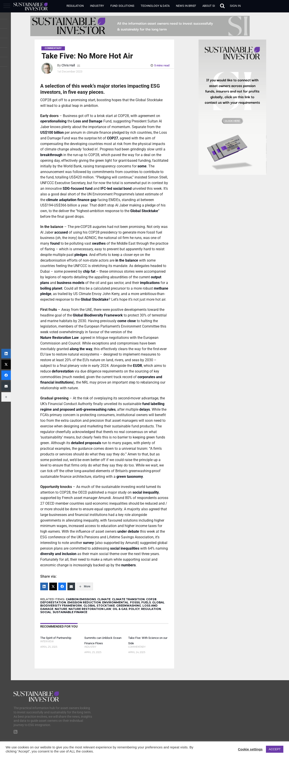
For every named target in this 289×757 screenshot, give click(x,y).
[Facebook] (62, 586)
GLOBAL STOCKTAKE (99, 605)
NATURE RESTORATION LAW (90, 609)
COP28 (151, 599)
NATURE (61, 609)
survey (88, 543)
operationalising (53, 121)
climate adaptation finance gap (71, 200)
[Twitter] (53, 586)
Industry (97, 5)
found (55, 243)
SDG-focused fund (77, 188)
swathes (99, 243)
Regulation (75, 5)
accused (61, 232)
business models (70, 283)
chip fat (89, 271)
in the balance (126, 260)
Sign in (235, 5)
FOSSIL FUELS (140, 602)
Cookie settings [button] (250, 749)
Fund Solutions (122, 5)
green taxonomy (129, 476)
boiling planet (51, 288)
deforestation (63, 371)
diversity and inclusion (58, 554)
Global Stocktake (144, 211)
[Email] (71, 586)
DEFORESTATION (53, 602)
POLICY (134, 609)
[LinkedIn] (44, 586)
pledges (80, 255)
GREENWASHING (128, 605)
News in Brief (186, 5)
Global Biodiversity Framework (98, 315)
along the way (81, 349)
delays (144, 409)
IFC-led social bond (116, 188)
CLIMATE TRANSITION (128, 599)
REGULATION (151, 609)
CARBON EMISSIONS (81, 599)
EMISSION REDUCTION (84, 602)
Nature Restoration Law (60, 337)
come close (126, 321)
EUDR (137, 365)
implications (150, 283)
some (142, 166)
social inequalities (124, 548)
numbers (128, 565)
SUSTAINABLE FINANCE (70, 612)
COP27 (112, 138)
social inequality (146, 492)
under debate (128, 531)
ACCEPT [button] (275, 749)
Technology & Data (155, 5)
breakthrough (51, 155)
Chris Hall (68, 65)
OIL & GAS (120, 609)
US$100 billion (52, 132)
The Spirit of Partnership (55, 638)
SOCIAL (45, 612)
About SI (208, 5)
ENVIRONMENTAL (115, 602)
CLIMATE (104, 599)
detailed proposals (86, 443)
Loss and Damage (87, 121)
